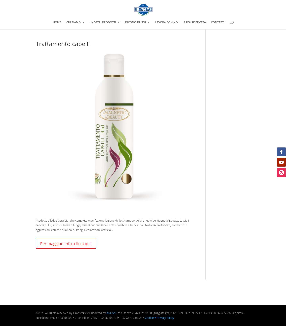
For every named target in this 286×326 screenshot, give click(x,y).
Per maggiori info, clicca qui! (66, 243)
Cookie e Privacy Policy (159, 318)
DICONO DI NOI (135, 22)
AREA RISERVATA (195, 22)
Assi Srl (111, 313)
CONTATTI (217, 22)
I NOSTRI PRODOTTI (103, 22)
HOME (57, 22)
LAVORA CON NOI (167, 22)
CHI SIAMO (73, 22)
